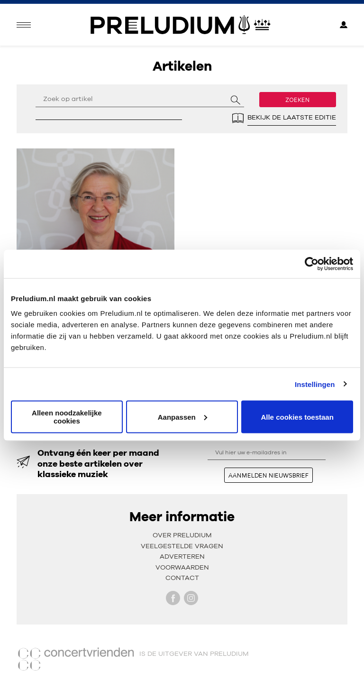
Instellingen (315, 384)
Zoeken (297, 99)
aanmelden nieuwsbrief (268, 475)
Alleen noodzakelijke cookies (67, 417)
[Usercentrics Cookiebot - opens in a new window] (311, 264)
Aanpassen (182, 417)
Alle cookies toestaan (297, 417)
